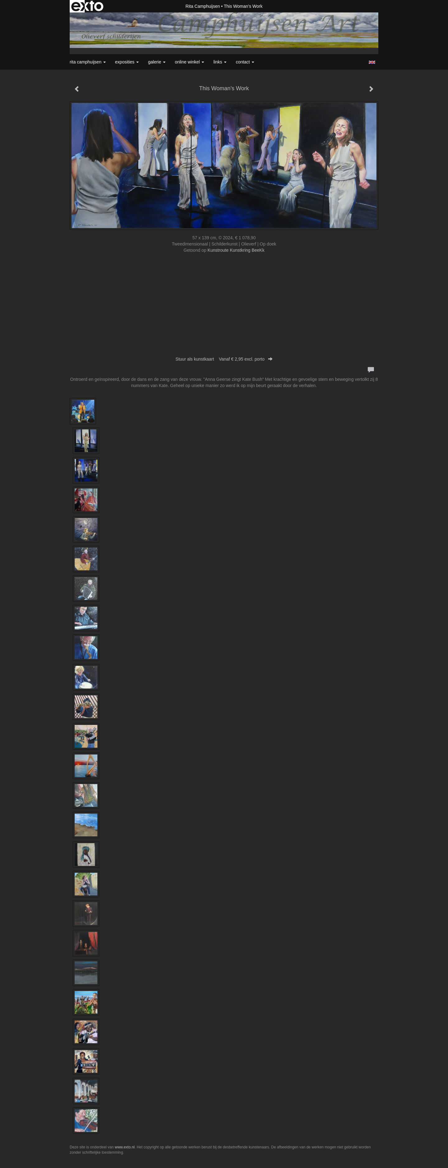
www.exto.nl (125, 1147)
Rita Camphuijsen (202, 6)
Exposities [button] (127, 61)
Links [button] (219, 61)
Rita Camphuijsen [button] (88, 61)
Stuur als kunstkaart (224, 359)
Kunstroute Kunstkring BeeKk (236, 250)
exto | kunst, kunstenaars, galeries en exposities (87, 6)
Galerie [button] (157, 61)
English (372, 62)
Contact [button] (245, 61)
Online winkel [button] (189, 61)
